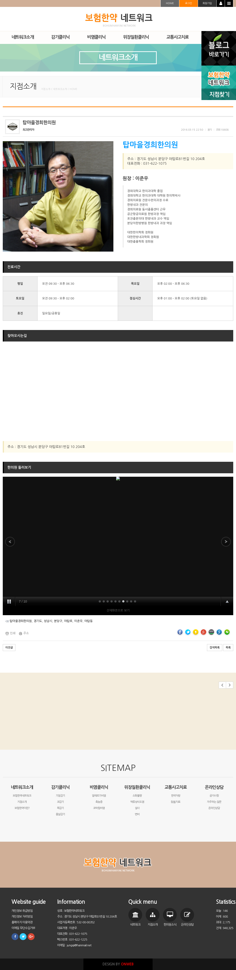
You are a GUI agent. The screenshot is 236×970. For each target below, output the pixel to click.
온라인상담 (214, 787)
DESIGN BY (118, 964)
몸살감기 (60, 814)
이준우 (78, 621)
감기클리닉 (60, 787)
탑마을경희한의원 (21, 621)
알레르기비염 (99, 795)
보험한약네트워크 (22, 795)
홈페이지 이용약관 (22, 922)
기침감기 (60, 795)
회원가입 (207, 3)
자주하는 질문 (214, 802)
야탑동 (88, 621)
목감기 (60, 808)
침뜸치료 (175, 802)
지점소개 (22, 802)
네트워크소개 (22, 787)
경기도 (38, 621)
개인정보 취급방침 (22, 910)
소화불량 (137, 795)
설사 (137, 808)
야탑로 (68, 621)
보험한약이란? (22, 808)
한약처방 (175, 795)
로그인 (188, 3)
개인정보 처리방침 (22, 916)
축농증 (98, 802)
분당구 (58, 621)
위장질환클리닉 (137, 787)
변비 (137, 814)
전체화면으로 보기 (118, 610)
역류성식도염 (137, 802)
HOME (170, 3)
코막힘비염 (99, 808)
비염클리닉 (99, 787)
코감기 (60, 802)
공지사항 (214, 795)
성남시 (48, 621)
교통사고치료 (176, 787)
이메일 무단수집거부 (23, 928)
